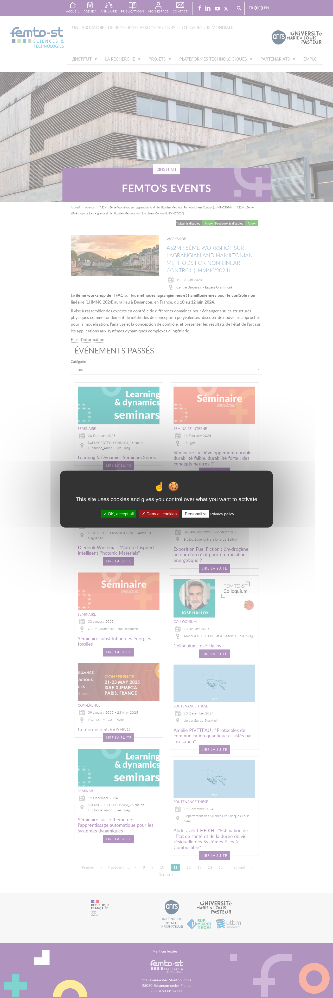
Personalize (196, 513)
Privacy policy (222, 513)
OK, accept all (118, 513)
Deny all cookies (159, 513)
